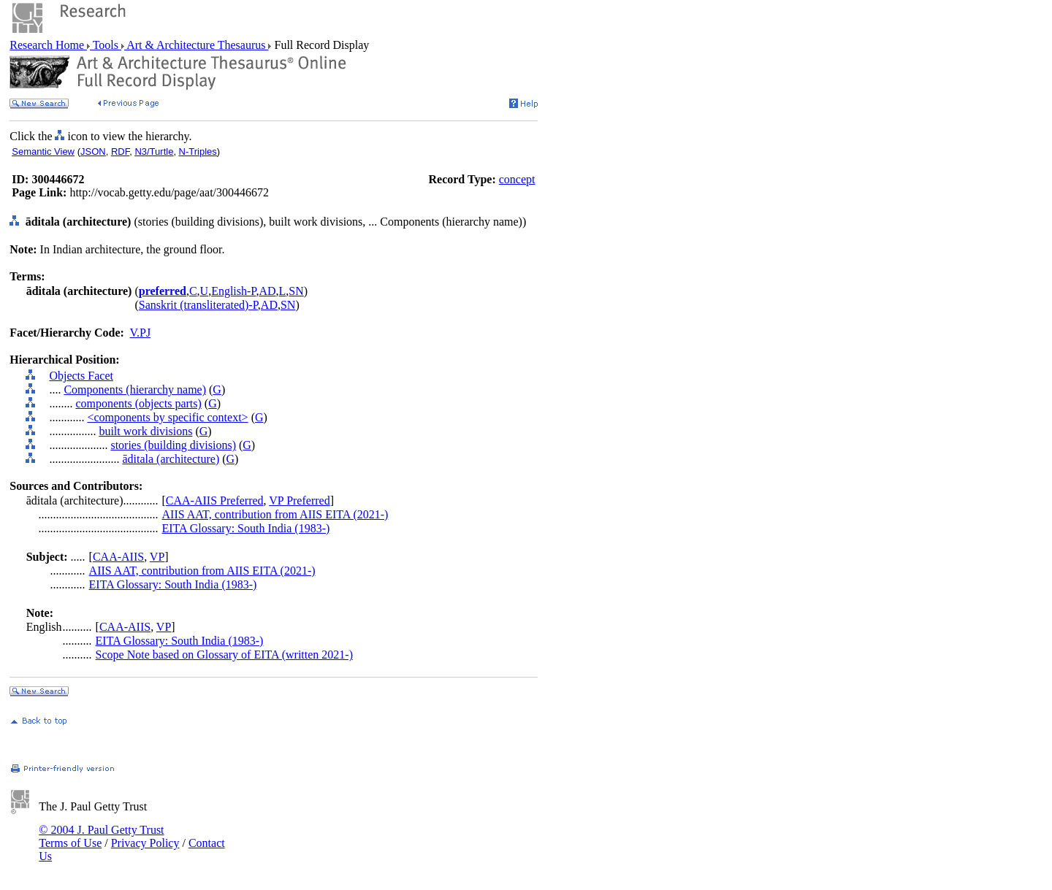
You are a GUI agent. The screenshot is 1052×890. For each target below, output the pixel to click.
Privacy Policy (145, 843)
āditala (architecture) (170, 459)
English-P (233, 291)
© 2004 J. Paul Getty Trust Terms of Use (101, 836)
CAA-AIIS (118, 557)
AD (267, 291)
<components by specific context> (167, 417)
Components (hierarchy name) (135, 389)
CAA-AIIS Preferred (215, 500)
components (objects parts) (138, 403)
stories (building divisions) (173, 445)
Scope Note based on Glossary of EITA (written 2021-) (224, 654)
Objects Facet (81, 375)
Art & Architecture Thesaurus (196, 45)
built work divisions (145, 431)
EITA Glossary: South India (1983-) (246, 528)
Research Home (48, 45)
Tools (105, 45)
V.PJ (140, 332)
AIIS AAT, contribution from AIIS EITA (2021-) (275, 514)
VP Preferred (299, 500)
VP (157, 557)
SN (296, 291)
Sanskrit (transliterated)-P (198, 305)
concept (517, 179)
